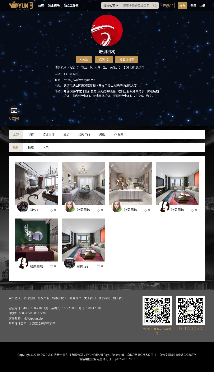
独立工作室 (71, 5)
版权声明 (43, 298)
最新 (16, 147)
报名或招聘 (127, 59)
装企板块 (54, 5)
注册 (202, 5)
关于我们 (90, 298)
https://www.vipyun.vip (79, 80)
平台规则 (29, 298)
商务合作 (75, 298)
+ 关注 (84, 59)
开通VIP (168, 5)
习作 (31, 134)
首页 (41, 5)
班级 (66, 134)
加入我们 (119, 298)
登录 (193, 5)
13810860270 (72, 74)
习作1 (34, 209)
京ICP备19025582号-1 (141, 354)
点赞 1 (103, 59)
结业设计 (48, 134)
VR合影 (118, 134)
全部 (16, 134)
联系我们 (104, 298)
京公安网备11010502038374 (178, 354)
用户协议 (14, 298)
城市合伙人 (59, 298)
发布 (182, 5)
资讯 (102, 134)
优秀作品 (84, 134)
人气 (45, 147)
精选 (31, 147)
